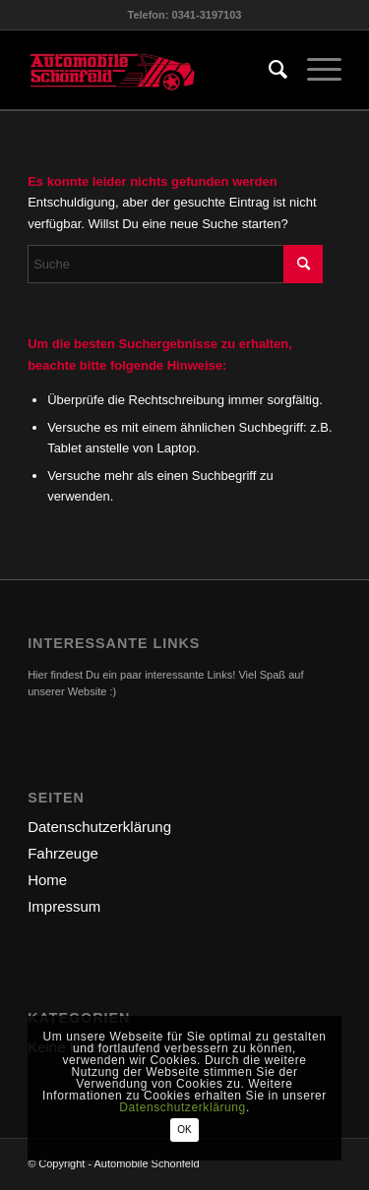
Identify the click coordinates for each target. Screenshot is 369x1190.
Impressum (64, 906)
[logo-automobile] (153, 69)
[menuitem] (268, 69)
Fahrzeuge (63, 853)
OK (184, 1129)
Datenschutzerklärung (99, 826)
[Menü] (314, 69)
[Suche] (268, 69)
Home (47, 879)
